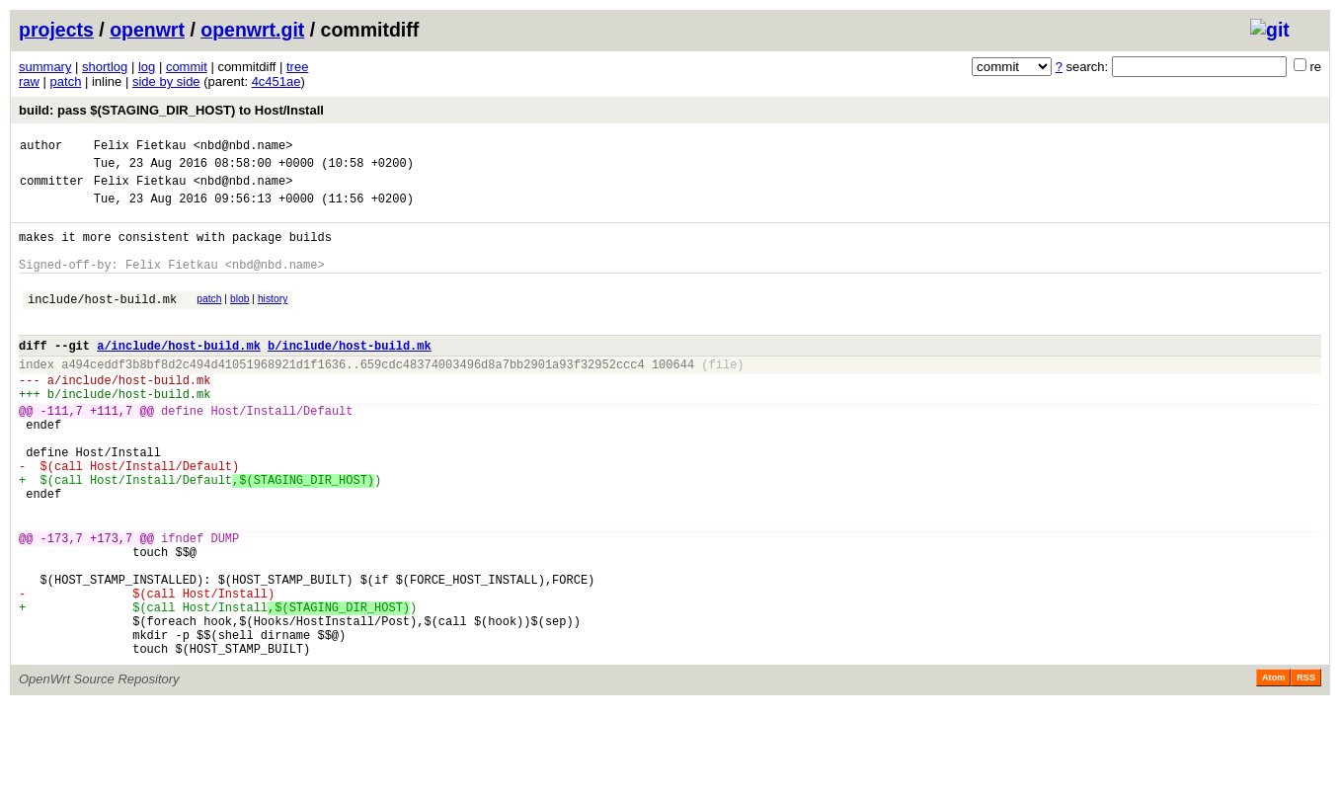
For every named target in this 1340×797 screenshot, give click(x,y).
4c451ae (276, 81)
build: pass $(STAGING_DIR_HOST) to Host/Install (171, 110)
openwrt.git (252, 29)
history (272, 319)
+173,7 (111, 606)
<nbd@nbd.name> (243, 147)
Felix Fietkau (140, 147)
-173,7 (61, 606)
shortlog (104, 66)
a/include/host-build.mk (179, 374)
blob (240, 319)
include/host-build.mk (102, 322)
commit (186, 66)
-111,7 (61, 451)
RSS (1306, 769)
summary (45, 66)
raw (29, 81)
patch (66, 81)
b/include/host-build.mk (350, 374)
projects (56, 29)
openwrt (147, 29)
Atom (1273, 769)
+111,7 (111, 451)
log (146, 66)
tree (297, 66)
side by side (166, 81)
